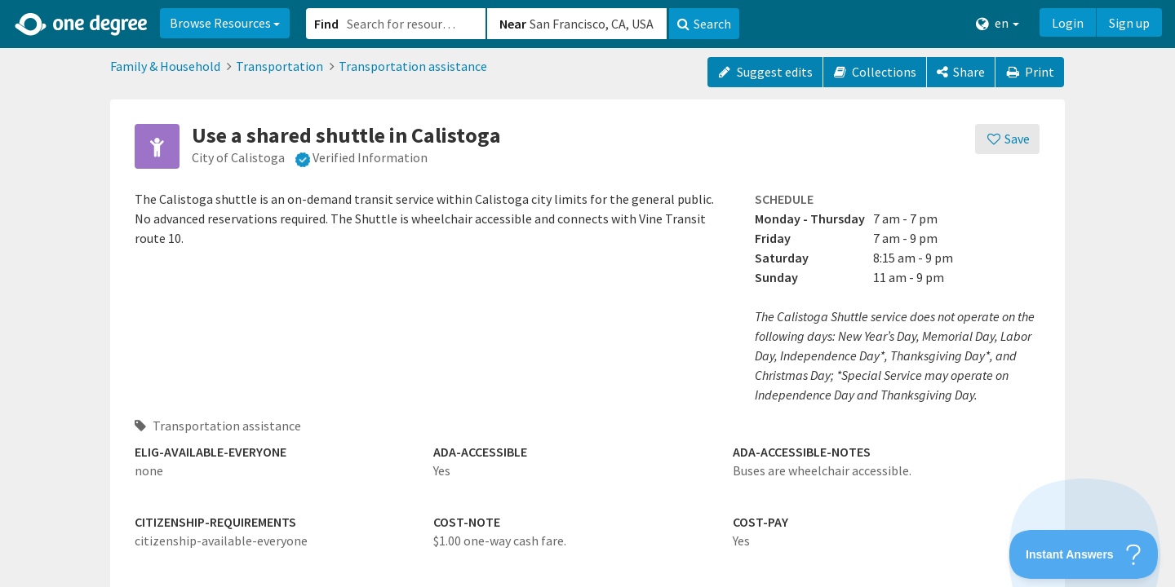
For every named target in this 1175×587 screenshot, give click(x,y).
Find (326, 23)
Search (704, 23)
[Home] (82, 24)
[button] (587, 293)
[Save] (1007, 139)
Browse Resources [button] (225, 23)
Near (512, 23)
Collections (875, 72)
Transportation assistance (413, 66)
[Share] (961, 72)
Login (1068, 23)
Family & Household (165, 66)
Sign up (1129, 23)
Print (1029, 72)
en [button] (997, 23)
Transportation (279, 66)
